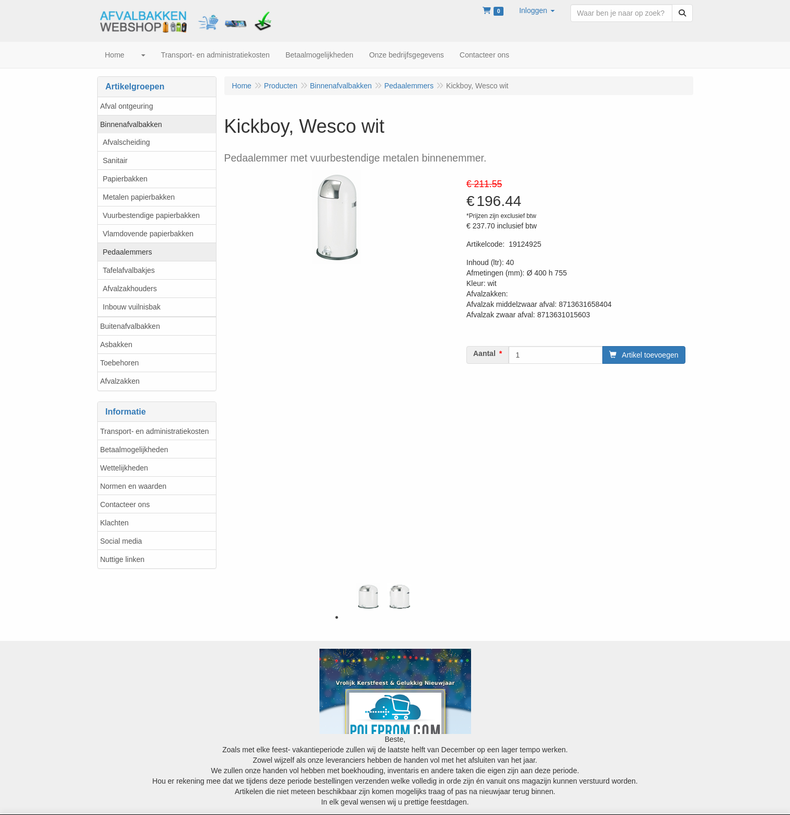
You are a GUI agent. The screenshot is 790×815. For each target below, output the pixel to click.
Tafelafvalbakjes (129, 270)
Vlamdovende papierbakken (148, 233)
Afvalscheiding (126, 142)
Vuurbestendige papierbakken (151, 215)
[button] (537, 10)
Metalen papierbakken (139, 197)
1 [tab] (336, 617)
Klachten (114, 523)
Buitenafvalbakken (130, 326)
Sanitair (115, 160)
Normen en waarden (133, 486)
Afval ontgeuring (126, 106)
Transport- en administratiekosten (154, 431)
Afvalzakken (120, 381)
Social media (121, 541)
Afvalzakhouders (130, 288)
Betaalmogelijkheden (134, 449)
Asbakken (116, 344)
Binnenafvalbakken (131, 124)
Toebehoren (119, 363)
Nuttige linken (122, 559)
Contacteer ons (125, 504)
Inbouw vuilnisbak (132, 307)
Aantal (484, 353)
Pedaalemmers (127, 252)
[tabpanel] (368, 596)
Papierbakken (125, 179)
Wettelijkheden (124, 468)
